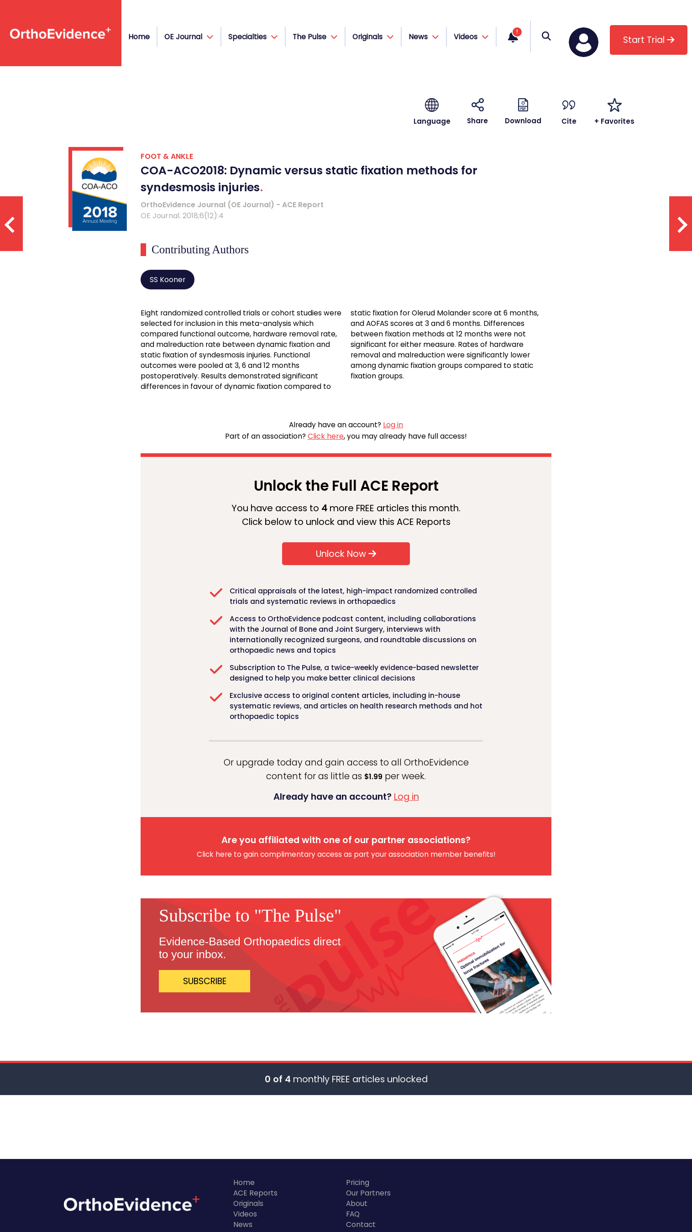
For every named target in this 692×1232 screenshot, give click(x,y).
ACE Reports (255, 1193)
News (242, 1224)
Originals (248, 1203)
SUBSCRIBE (204, 981)
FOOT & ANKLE (167, 156)
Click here (326, 436)
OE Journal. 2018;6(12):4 (182, 215)
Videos (245, 1214)
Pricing (357, 1182)
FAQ (353, 1214)
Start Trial (648, 40)
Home (139, 36)
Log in (393, 424)
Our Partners (368, 1193)
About (356, 1203)
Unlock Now (346, 553)
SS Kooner (167, 279)
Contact (361, 1224)
